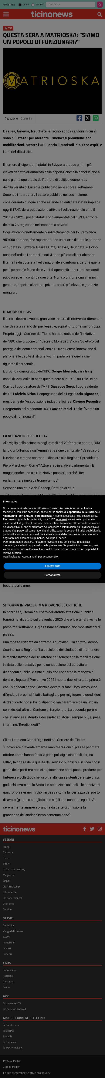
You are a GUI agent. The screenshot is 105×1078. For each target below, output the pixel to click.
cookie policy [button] (89, 515)
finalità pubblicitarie (89, 530)
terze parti (61, 519)
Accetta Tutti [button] (52, 566)
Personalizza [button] (53, 574)
